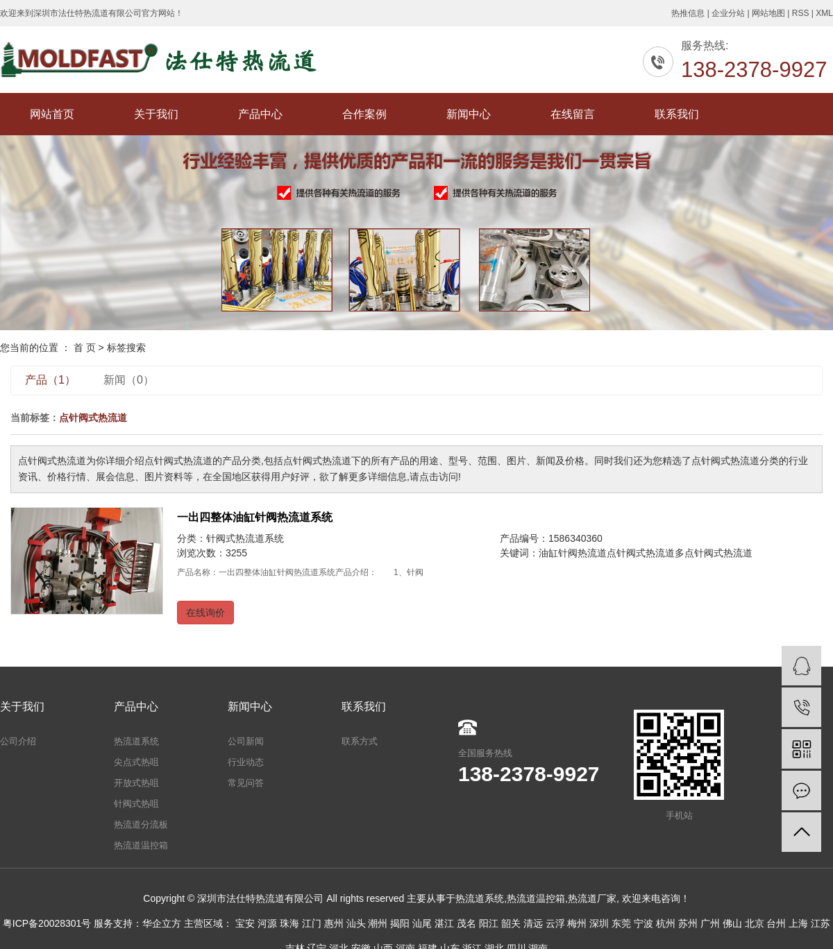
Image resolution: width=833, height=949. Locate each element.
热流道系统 (136, 741)
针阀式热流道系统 (245, 538)
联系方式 (360, 741)
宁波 (643, 923)
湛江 (444, 923)
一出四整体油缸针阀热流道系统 (255, 517)
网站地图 (768, 13)
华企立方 (161, 923)
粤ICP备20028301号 (47, 923)
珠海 (289, 923)
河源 (267, 923)
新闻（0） (128, 380)
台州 (776, 923)
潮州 (377, 923)
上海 (798, 923)
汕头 (356, 923)
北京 (754, 923)
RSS (800, 13)
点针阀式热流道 (641, 552)
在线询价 (205, 612)
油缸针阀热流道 (573, 552)
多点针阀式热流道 (713, 552)
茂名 (466, 923)
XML (824, 13)
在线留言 (572, 114)
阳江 (488, 923)
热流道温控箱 (141, 845)
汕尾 (422, 923)
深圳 (599, 923)
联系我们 (677, 114)
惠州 (334, 923)
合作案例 (364, 114)
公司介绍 (18, 741)
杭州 (665, 923)
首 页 (85, 347)
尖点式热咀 (136, 762)
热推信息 (688, 13)
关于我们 (156, 114)
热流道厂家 (592, 898)
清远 (533, 923)
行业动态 (246, 762)
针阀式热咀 (136, 803)
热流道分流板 (141, 824)
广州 (710, 923)
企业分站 (728, 13)
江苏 (820, 923)
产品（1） (50, 380)
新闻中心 (468, 114)
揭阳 (400, 923)
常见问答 (246, 783)
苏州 (688, 923)
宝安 (245, 923)
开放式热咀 (136, 783)
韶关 (511, 923)
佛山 (732, 923)
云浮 (555, 923)
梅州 (577, 923)
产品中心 (260, 114)
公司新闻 (246, 741)
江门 (311, 923)
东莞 (621, 923)
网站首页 (52, 114)
